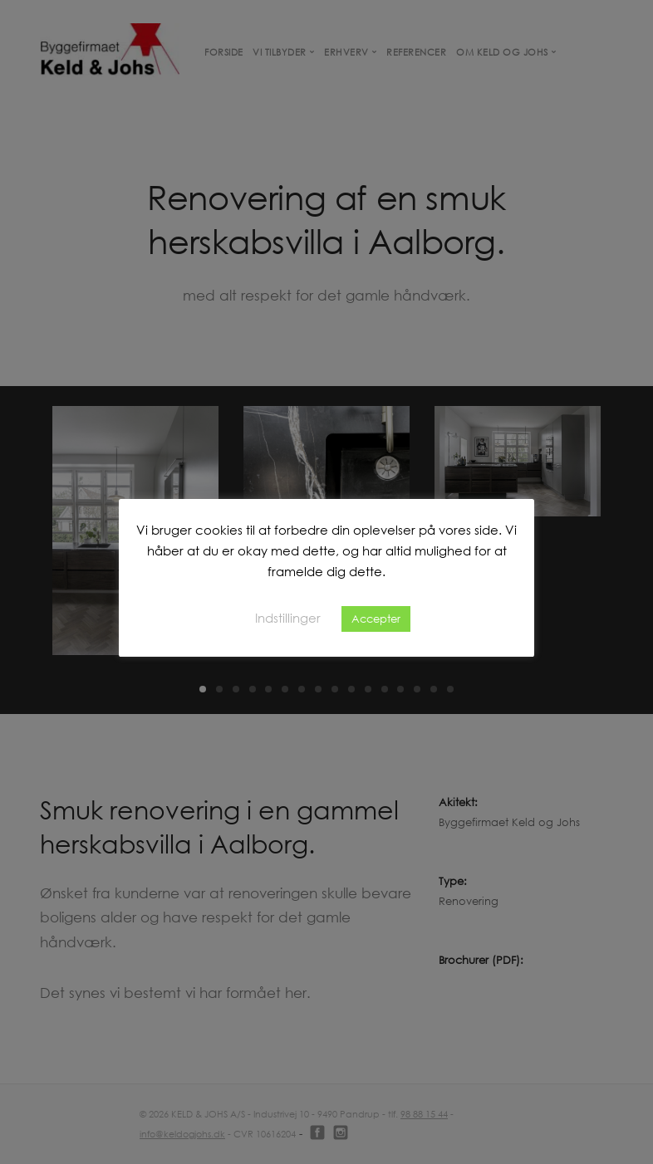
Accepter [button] (375, 618)
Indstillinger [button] (288, 617)
